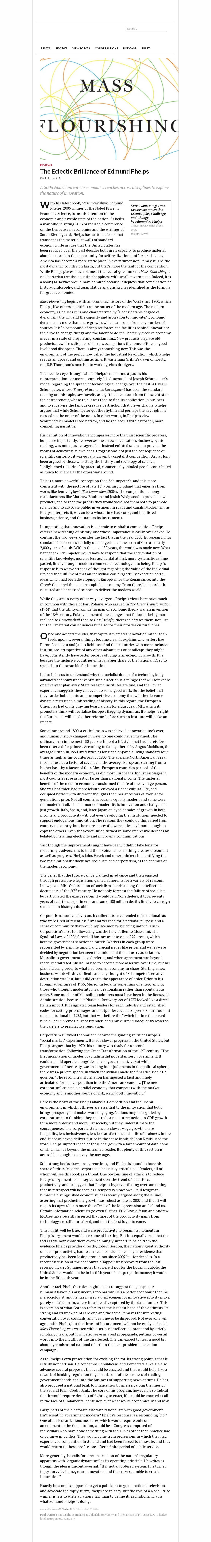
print (146, 48)
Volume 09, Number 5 (61, 1509)
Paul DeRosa (50, 178)
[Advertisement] (105, 9)
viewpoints (81, 48)
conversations (106, 48)
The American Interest (63, 34)
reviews (61, 48)
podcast (129, 48)
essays (45, 48)
